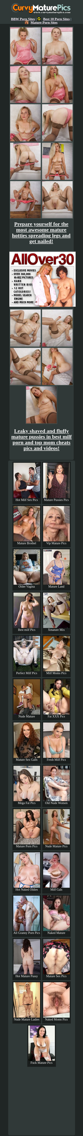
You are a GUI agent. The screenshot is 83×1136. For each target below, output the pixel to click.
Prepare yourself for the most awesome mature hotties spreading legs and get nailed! (41, 232)
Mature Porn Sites (41, 22)
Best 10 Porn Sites (53, 19)
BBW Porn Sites (23, 19)
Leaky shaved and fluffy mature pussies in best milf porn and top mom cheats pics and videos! (41, 439)
